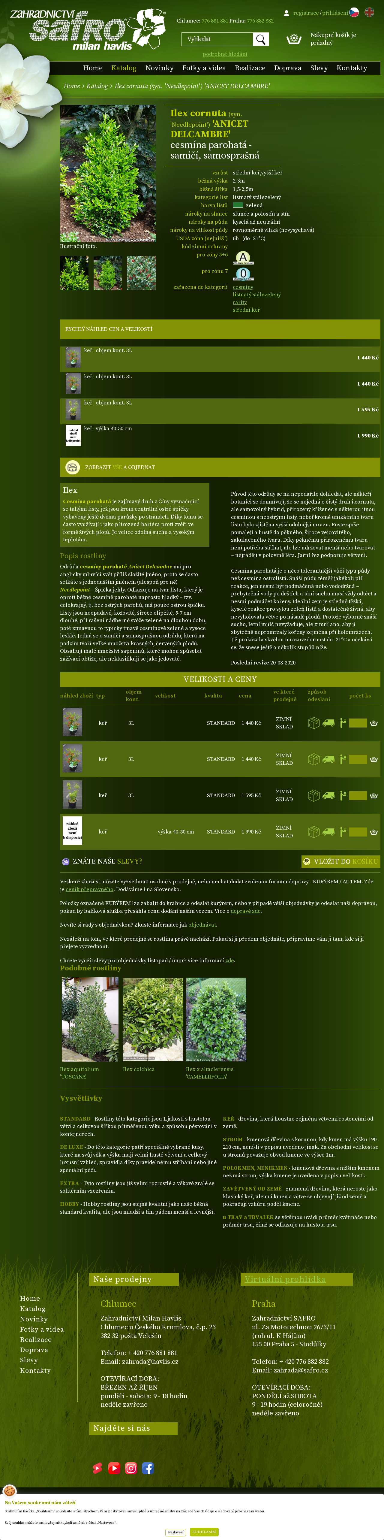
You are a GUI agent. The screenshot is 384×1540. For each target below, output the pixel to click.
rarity (240, 302)
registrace (306, 13)
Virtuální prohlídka (285, 1279)
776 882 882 (260, 20)
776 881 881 (215, 20)
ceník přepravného (89, 889)
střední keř (246, 310)
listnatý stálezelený (257, 294)
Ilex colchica (139, 1069)
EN (368, 11)
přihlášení (335, 13)
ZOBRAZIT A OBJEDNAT (120, 467)
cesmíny (243, 287)
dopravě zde (245, 911)
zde (229, 960)
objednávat (202, 924)
